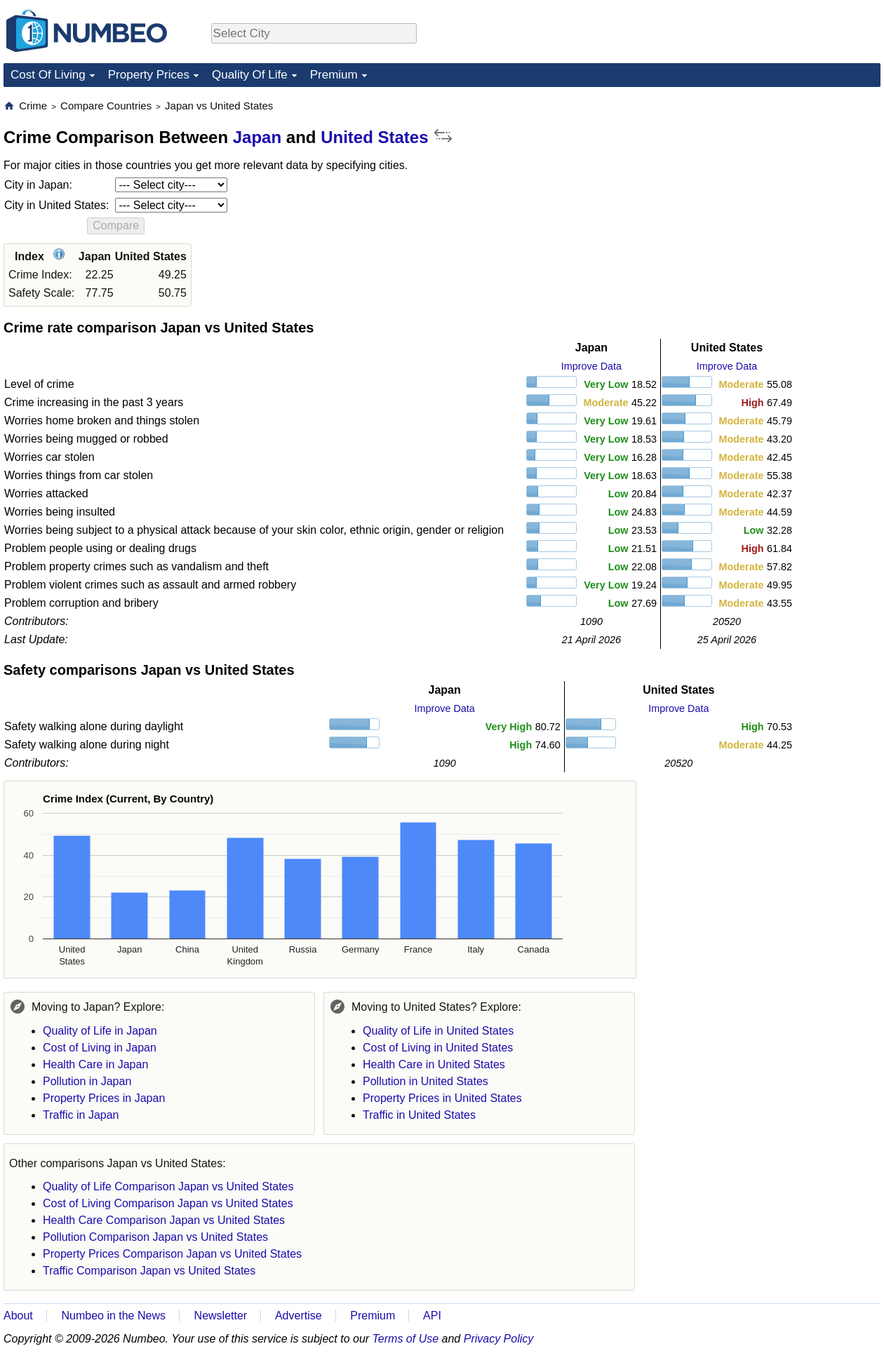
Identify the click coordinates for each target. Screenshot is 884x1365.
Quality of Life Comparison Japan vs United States (168, 1186)
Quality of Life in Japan (100, 1031)
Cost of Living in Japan (99, 1048)
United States (374, 137)
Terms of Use (406, 1339)
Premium (334, 74)
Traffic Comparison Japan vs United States (149, 1271)
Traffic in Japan (81, 1115)
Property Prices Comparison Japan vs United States (172, 1254)
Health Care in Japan (95, 1064)
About (18, 1316)
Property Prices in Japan (104, 1098)
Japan (257, 137)
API (432, 1316)
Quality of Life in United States (438, 1031)
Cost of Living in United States (438, 1048)
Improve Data (591, 366)
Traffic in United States (419, 1115)
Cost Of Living (48, 74)
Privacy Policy (499, 1339)
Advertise (298, 1316)
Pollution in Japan (87, 1081)
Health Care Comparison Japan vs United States (164, 1220)
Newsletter (221, 1316)
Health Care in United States (434, 1064)
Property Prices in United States (442, 1098)
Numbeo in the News (113, 1316)
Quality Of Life (250, 74)
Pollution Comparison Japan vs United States (155, 1237)
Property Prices (148, 74)
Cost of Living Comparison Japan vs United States (168, 1203)
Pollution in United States (425, 1081)
